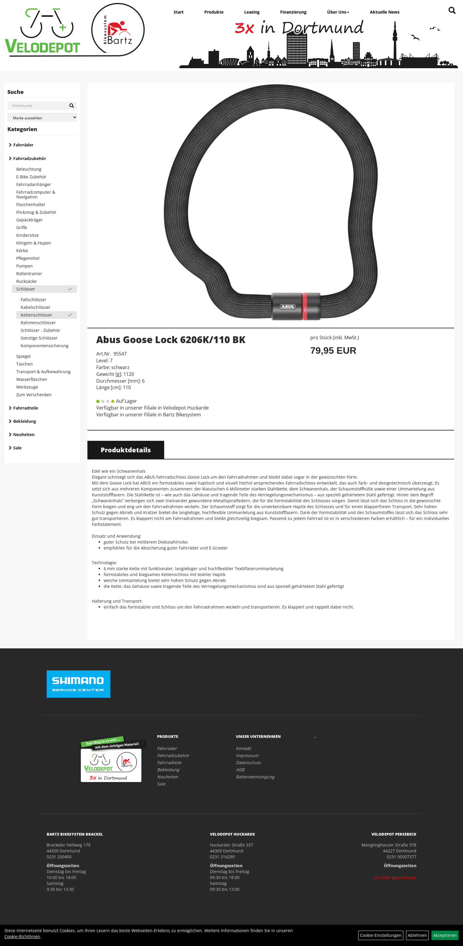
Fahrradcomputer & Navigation (35, 194)
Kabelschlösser (35, 307)
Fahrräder (23, 145)
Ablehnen (417, 935)
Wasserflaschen (31, 379)
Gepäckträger (29, 220)
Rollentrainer (29, 273)
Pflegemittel (28, 258)
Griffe (21, 227)
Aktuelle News (385, 12)
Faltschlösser (33, 299)
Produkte (214, 12)
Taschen (24, 364)
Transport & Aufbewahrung (43, 371)
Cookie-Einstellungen (381, 935)
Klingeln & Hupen (33, 243)
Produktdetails (126, 449)
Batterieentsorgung (255, 776)
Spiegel (23, 356)
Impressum (247, 755)
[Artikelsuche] (452, 11)
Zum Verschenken (34, 394)
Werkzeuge (27, 387)
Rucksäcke (26, 281)
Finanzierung (293, 12)
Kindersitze (27, 235)
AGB (240, 769)
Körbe (22, 250)
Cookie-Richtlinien (22, 936)
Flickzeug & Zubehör (36, 212)
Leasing (252, 12)
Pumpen (24, 266)
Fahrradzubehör (29, 158)
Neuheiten (24, 434)
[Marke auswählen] (42, 117)
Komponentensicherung (45, 345)
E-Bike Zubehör (31, 177)
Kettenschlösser (36, 315)
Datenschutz (248, 762)
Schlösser (25, 289)
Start (179, 12)
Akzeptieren (445, 935)
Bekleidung (24, 421)
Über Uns (338, 12)
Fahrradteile (25, 408)
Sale (17, 448)
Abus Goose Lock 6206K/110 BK (170, 339)
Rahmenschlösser (38, 322)
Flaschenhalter (30, 204)
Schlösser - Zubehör (40, 330)
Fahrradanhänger (33, 184)
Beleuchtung (28, 169)
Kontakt (243, 748)
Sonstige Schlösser (39, 338)
